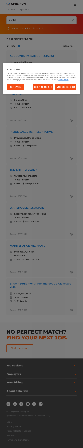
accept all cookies (66, 87)
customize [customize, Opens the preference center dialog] (15, 87)
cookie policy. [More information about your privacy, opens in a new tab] (63, 80)
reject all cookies (43, 87)
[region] (41, 78)
